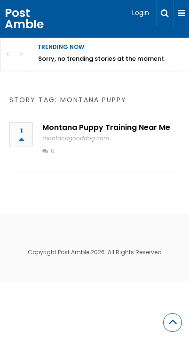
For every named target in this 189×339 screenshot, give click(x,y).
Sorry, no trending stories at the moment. (101, 58)
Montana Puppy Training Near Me (106, 127)
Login (140, 12)
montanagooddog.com (75, 138)
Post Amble (24, 18)
